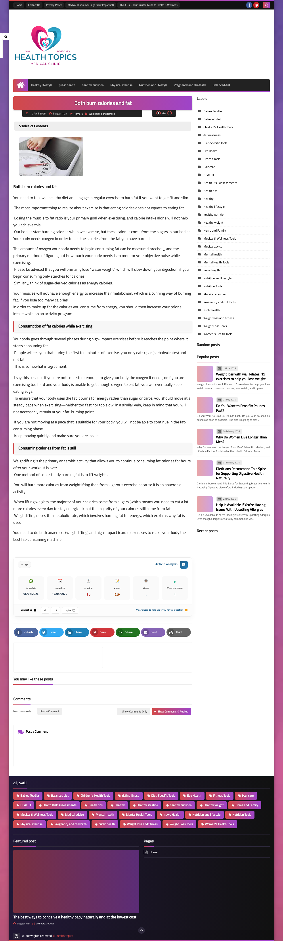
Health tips (210, 191)
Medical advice (212, 246)
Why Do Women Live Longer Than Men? (241, 439)
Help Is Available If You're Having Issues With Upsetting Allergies (240, 507)
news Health (211, 270)
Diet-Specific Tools (215, 143)
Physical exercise (121, 85)
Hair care (209, 167)
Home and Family (214, 230)
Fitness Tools (211, 159)
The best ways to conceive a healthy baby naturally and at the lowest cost (74, 917)
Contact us (28, 610)
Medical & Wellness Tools (219, 238)
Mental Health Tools (216, 262)
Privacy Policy (54, 5)
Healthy (208, 199)
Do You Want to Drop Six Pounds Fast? (240, 408)
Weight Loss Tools (215, 326)
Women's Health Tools (217, 334)
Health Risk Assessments (220, 183)
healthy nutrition (93, 85)
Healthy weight (213, 222)
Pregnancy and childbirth (190, 85)
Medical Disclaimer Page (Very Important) (91, 5)
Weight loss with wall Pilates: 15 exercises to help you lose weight (241, 376)
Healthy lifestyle (41, 85)
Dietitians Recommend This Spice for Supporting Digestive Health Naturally (241, 473)
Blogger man (21, 923)
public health (67, 85)
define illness (212, 135)
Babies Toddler (212, 111)
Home (18, 5)
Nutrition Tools (212, 286)
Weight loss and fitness (100, 113)
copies (70, 610)
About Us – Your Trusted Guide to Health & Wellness (149, 5)
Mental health (212, 254)
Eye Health (210, 151)
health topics (64, 935)
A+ (55, 610)
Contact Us (34, 5)
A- (45, 610)
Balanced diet (221, 85)
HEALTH (208, 175)
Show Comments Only (134, 711)
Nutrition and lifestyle (153, 85)
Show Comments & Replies (173, 711)
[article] (145, 657)
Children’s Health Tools (218, 127)
